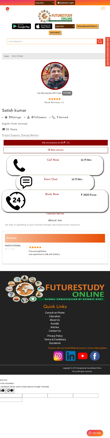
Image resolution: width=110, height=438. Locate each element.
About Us (55, 319)
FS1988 (67, 93)
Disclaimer (55, 343)
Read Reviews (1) (54, 103)
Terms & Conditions (55, 339)
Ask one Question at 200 (55, 142)
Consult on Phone (55, 312)
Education (54, 316)
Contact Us (55, 330)
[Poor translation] (10, 391)
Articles (55, 327)
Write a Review (56, 150)
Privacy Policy (55, 335)
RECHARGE (55, 33)
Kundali (55, 323)
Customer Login (66, 2)
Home (6, 56)
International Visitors (87, 26)
